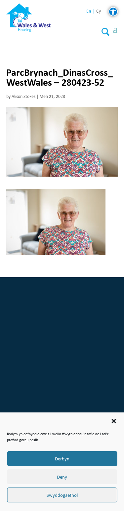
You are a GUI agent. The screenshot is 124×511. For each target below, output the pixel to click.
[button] (113, 421)
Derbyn (62, 459)
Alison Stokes (23, 96)
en (88, 11)
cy (98, 11)
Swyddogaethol (62, 495)
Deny (62, 477)
